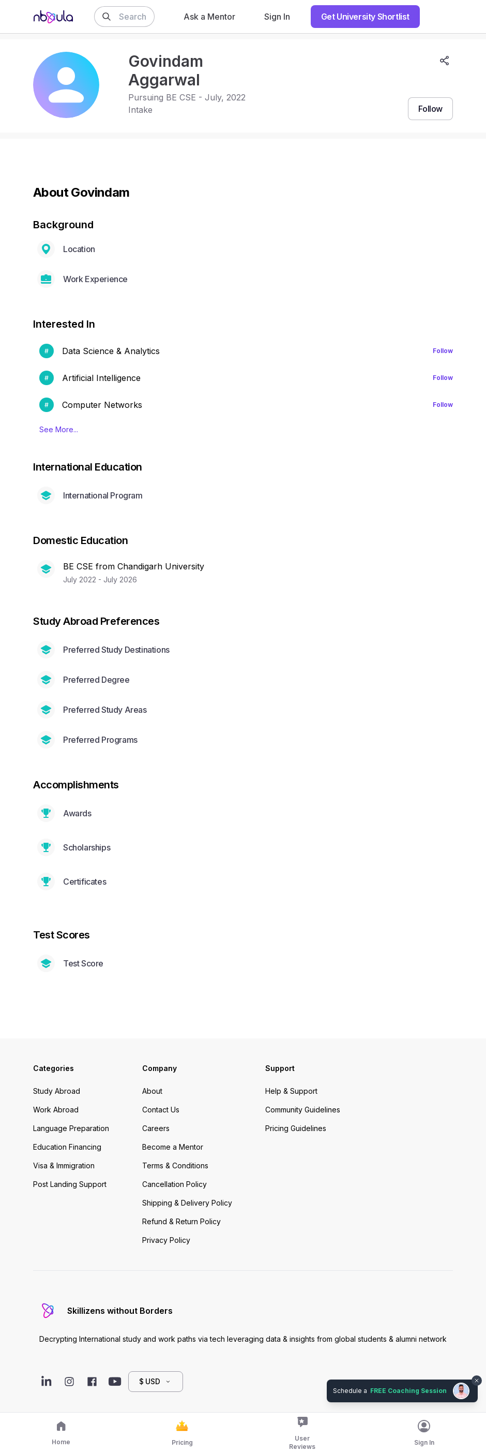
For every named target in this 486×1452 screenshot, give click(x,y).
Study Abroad (56, 1091)
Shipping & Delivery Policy (187, 1202)
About (152, 1091)
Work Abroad (56, 1109)
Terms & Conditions (175, 1165)
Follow (443, 351)
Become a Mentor (172, 1146)
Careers (156, 1128)
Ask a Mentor (209, 16)
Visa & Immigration (64, 1165)
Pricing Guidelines (295, 1128)
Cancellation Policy (174, 1184)
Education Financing (67, 1146)
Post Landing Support (70, 1184)
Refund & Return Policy (181, 1221)
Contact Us (160, 1109)
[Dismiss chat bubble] (477, 1380)
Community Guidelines (302, 1109)
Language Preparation (71, 1128)
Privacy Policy (166, 1240)
